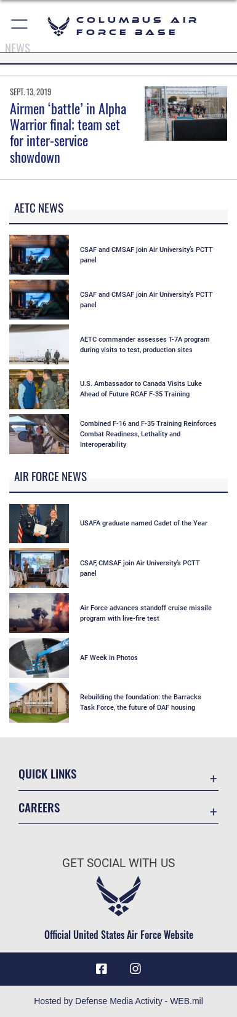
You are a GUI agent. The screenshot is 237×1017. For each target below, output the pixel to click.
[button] (20, 26)
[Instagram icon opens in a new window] (135, 969)
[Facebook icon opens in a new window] (101, 969)
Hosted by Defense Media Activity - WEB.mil (118, 1001)
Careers (39, 807)
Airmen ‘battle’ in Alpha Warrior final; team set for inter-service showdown (68, 132)
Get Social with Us (118, 863)
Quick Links (47, 773)
